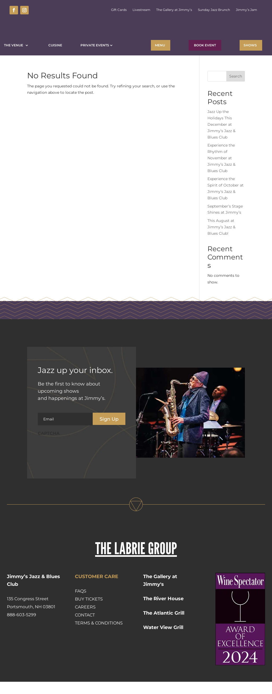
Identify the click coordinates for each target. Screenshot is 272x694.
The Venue (14, 45)
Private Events (94, 45)
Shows (250, 45)
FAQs (80, 603)
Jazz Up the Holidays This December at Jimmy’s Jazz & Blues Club (221, 136)
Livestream (141, 10)
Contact (85, 627)
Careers (85, 619)
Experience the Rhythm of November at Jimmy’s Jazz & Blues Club (221, 170)
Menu (160, 45)
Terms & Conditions (99, 635)
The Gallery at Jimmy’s (174, 10)
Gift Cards (119, 10)
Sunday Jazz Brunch (214, 10)
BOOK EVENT (205, 45)
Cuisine (55, 45)
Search (235, 88)
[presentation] (78, 461)
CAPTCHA (49, 445)
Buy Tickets (89, 611)
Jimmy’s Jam (246, 10)
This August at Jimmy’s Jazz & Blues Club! (221, 239)
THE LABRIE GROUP (136, 560)
